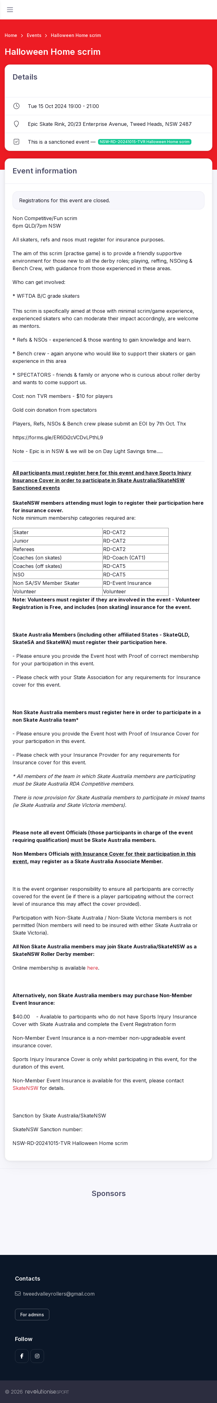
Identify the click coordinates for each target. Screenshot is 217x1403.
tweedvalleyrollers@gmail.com (55, 1294)
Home (11, 35)
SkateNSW (25, 1088)
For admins (32, 1314)
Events (34, 35)
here (92, 968)
